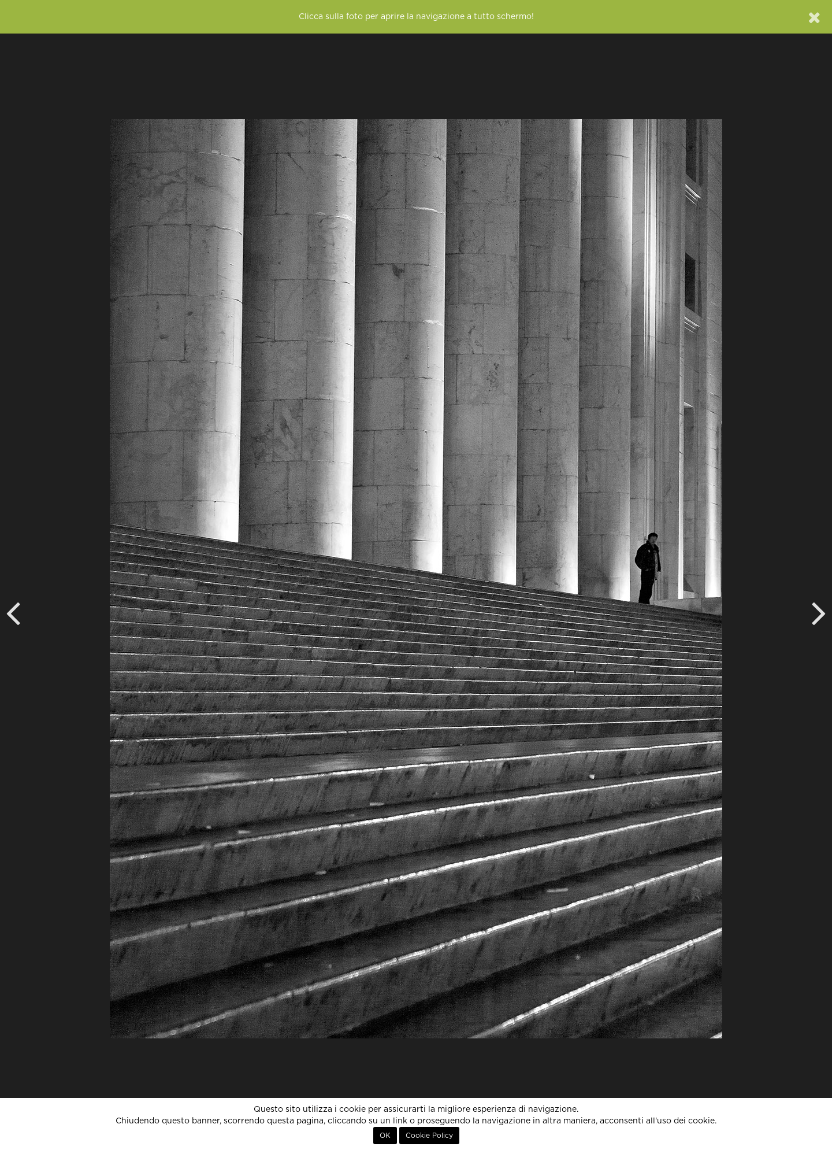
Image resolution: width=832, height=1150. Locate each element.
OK (385, 1135)
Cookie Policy (429, 1135)
